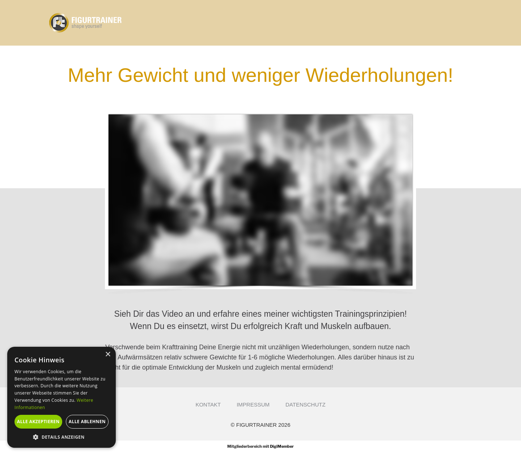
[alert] (61, 397)
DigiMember (282, 446)
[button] (61, 437)
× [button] (107, 354)
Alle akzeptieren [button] (38, 421)
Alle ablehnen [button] (87, 421)
